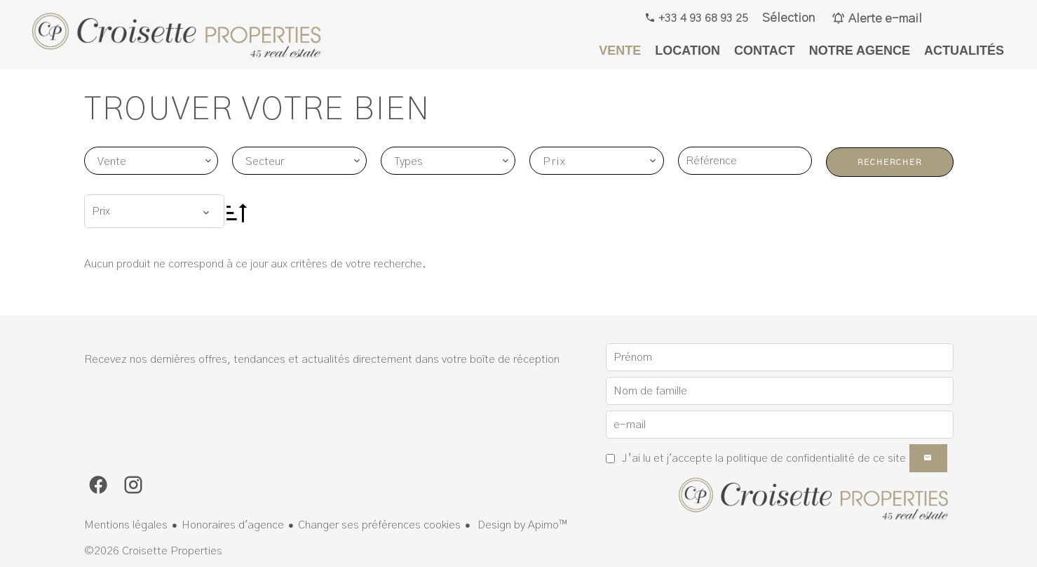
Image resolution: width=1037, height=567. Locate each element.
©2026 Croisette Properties (153, 550)
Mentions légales (126, 525)
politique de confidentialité (790, 458)
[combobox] (151, 161)
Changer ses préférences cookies (379, 525)
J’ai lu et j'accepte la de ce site (764, 458)
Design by (521, 525)
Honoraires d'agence (233, 525)
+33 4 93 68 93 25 (702, 18)
